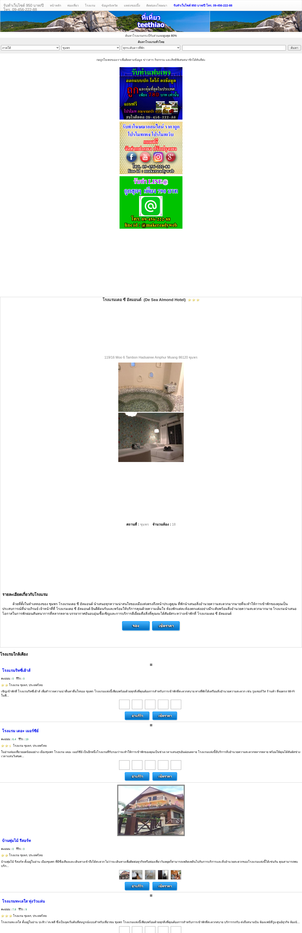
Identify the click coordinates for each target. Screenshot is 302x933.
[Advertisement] (151, 263)
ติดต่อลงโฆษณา (156, 5)
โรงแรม (90, 5)
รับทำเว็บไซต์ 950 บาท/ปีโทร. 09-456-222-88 (23, 7)
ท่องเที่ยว (73, 5)
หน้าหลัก (55, 5)
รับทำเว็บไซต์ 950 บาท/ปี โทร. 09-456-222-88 (202, 5)
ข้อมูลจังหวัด (110, 5)
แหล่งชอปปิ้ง (132, 5)
